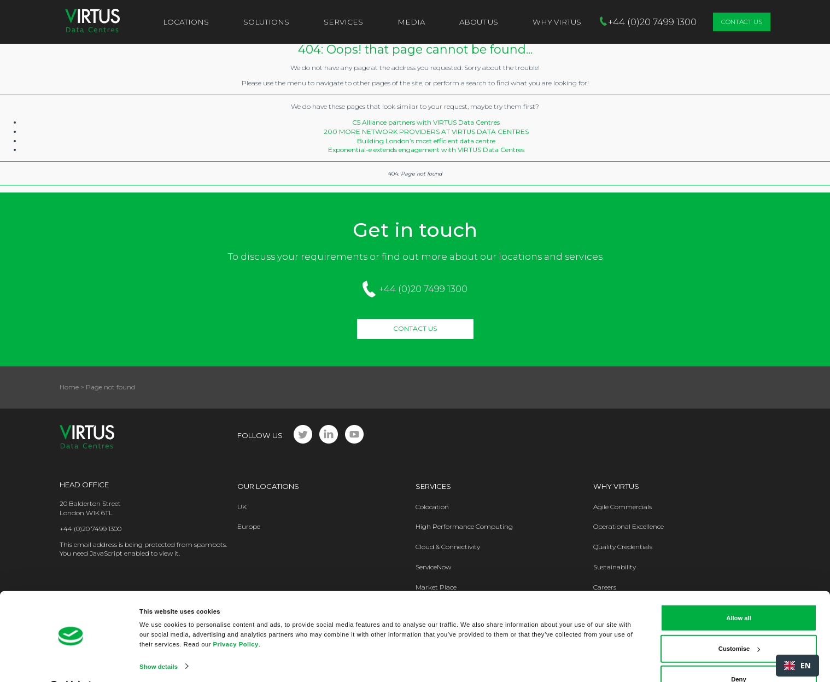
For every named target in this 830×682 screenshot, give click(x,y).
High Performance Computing (464, 526)
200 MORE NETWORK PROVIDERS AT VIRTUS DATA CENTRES (426, 131)
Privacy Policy (236, 619)
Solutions (266, 22)
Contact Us (741, 22)
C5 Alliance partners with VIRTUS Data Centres (426, 122)
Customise (739, 624)
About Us (478, 22)
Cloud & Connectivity (448, 547)
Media (411, 22)
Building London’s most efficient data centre (426, 141)
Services (343, 22)
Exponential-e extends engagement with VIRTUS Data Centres (426, 149)
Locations (186, 22)
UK (242, 507)
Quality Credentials (622, 547)
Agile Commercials (622, 507)
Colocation (432, 507)
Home (69, 387)
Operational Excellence (628, 526)
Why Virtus (616, 486)
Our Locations (268, 486)
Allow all (738, 594)
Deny (738, 655)
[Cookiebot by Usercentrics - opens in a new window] (71, 663)
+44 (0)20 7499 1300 (423, 288)
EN (797, 665)
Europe (248, 526)
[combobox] (797, 666)
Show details (158, 642)
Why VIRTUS (557, 22)
